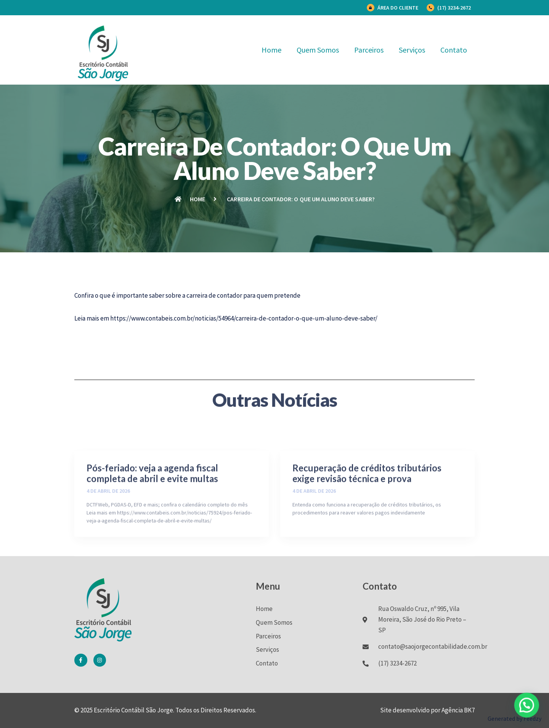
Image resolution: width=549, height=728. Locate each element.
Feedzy (532, 718)
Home (271, 50)
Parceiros (369, 50)
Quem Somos (318, 50)
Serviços (412, 50)
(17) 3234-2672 (454, 7)
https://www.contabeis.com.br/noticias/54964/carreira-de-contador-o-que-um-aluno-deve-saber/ (243, 318)
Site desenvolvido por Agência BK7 (427, 710)
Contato (453, 50)
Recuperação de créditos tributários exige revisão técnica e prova (366, 510)
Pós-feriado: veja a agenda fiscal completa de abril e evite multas (152, 510)
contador (229, 295)
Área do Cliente (397, 7)
